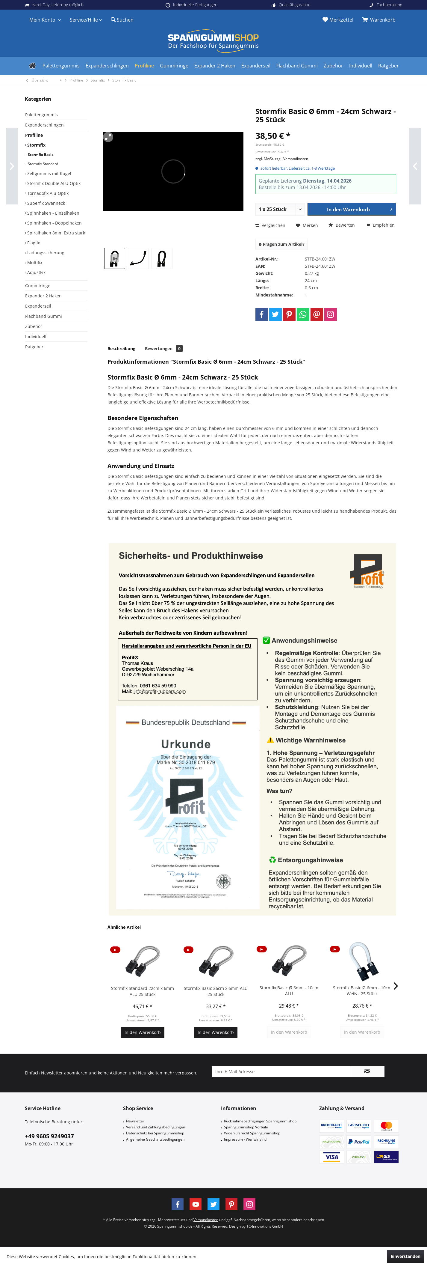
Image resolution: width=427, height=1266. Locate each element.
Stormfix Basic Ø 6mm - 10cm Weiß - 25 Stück (362, 990)
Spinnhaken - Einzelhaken (52, 213)
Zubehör (33, 326)
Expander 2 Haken (43, 296)
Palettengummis (41, 115)
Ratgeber (34, 347)
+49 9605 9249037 (49, 1136)
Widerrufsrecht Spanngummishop (252, 1133)
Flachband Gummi (43, 316)
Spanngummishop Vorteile (246, 1127)
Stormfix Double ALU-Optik (53, 183)
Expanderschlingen (44, 125)
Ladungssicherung (45, 252)
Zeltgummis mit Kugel (48, 173)
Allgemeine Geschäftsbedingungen (155, 1139)
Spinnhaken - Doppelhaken (54, 223)
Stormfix (36, 145)
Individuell (35, 336)
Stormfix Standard (42, 163)
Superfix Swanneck (45, 203)
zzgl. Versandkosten (291, 158)
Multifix (34, 262)
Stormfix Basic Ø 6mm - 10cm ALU (289, 990)
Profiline (34, 135)
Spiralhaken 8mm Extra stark (55, 233)
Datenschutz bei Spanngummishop (155, 1133)
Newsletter (135, 1121)
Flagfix (33, 243)
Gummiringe (37, 285)
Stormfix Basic (40, 154)
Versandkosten (205, 1219)
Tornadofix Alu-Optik (47, 193)
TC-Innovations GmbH (264, 1226)
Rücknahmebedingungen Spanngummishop (260, 1121)
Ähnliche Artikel (124, 927)
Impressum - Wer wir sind (245, 1139)
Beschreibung (121, 348)
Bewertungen (164, 348)
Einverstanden (405, 1256)
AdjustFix (36, 272)
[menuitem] (380, 19)
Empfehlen (381, 225)
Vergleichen (270, 225)
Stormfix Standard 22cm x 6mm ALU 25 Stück (142, 991)
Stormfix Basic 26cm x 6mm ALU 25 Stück (216, 991)
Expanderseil (38, 306)
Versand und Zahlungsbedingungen (155, 1127)
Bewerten (341, 225)
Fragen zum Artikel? (282, 244)
